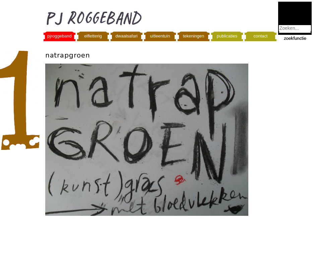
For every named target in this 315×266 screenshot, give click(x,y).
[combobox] (295, 28)
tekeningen (193, 35)
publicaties (227, 35)
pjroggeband (59, 35)
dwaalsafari (127, 35)
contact (261, 35)
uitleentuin (160, 35)
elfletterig (93, 35)
